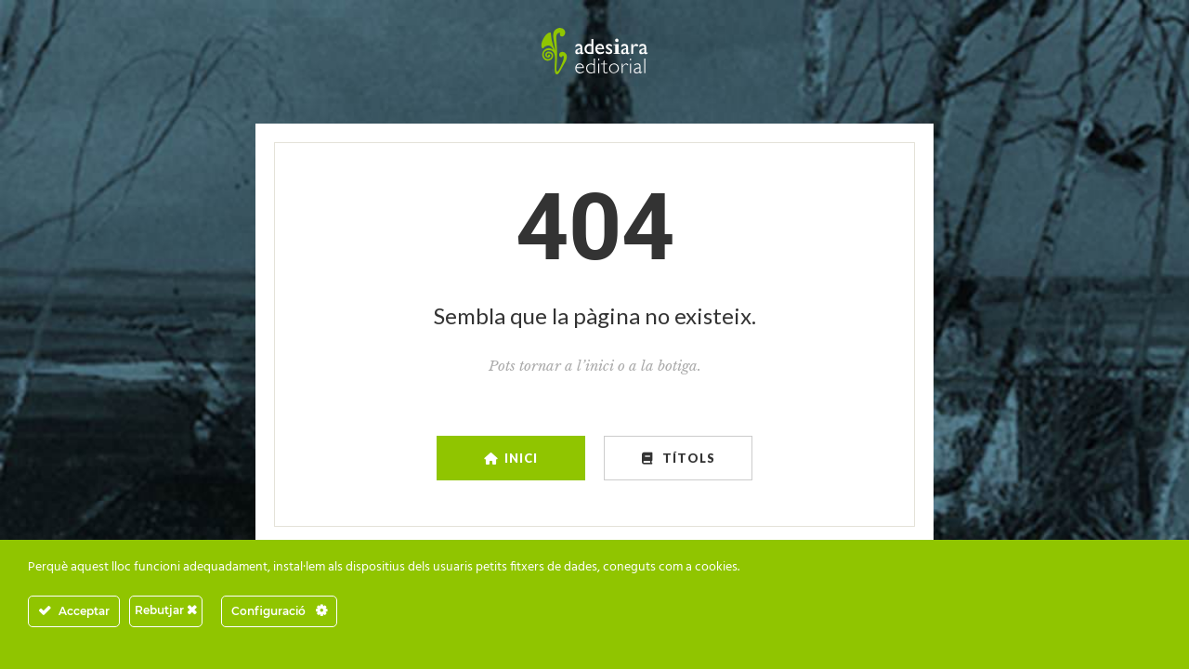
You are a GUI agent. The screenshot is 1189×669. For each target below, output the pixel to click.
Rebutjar (166, 610)
